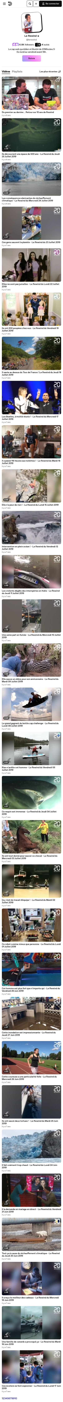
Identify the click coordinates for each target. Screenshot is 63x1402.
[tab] (6, 72)
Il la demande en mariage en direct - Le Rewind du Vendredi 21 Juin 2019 (31, 1210)
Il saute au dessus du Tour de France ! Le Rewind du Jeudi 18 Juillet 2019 (31, 373)
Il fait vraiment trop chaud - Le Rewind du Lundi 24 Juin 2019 (29, 1166)
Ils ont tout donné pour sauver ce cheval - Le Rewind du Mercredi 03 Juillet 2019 (29, 857)
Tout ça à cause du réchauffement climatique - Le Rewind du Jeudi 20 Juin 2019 (31, 1254)
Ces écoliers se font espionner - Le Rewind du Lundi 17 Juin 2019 (31, 1387)
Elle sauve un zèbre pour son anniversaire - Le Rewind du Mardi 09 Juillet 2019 (30, 680)
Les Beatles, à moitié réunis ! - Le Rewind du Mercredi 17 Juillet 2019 (30, 417)
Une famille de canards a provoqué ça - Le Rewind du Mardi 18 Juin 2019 (31, 1343)
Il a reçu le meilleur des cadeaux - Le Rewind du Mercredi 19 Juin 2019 (30, 1298)
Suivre (31, 58)
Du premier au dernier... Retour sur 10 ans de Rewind (28, 112)
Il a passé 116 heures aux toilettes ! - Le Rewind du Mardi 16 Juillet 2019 (31, 462)
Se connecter (50, 3)
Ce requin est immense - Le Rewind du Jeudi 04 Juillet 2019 (29, 812)
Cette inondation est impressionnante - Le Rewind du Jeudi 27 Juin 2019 (29, 1033)
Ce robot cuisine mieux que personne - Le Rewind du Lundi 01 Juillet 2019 (31, 945)
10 (15, 1398)
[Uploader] (36, 4)
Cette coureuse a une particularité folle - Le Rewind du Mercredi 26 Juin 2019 (29, 1078)
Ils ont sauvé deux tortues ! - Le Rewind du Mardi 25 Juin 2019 (30, 1122)
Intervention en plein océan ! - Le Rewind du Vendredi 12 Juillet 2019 (30, 547)
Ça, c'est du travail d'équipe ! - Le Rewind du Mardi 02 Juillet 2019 (28, 901)
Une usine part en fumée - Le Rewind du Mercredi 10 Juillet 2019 (31, 636)
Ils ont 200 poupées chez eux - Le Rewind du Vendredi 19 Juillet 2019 (30, 329)
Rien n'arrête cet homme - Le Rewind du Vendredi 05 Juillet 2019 (28, 768)
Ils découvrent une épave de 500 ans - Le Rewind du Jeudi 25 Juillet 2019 (31, 155)
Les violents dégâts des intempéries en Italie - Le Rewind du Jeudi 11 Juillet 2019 (31, 592)
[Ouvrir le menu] (4, 4)
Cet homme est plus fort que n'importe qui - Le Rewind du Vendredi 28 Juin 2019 (31, 989)
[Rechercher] (30, 4)
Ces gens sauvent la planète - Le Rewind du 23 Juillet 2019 (31, 242)
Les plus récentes (50, 71)
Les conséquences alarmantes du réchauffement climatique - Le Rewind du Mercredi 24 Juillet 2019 (27, 199)
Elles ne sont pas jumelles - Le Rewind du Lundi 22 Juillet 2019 (30, 285)
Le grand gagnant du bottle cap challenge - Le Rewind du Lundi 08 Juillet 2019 (30, 724)
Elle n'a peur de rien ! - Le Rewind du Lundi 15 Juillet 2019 (30, 505)
